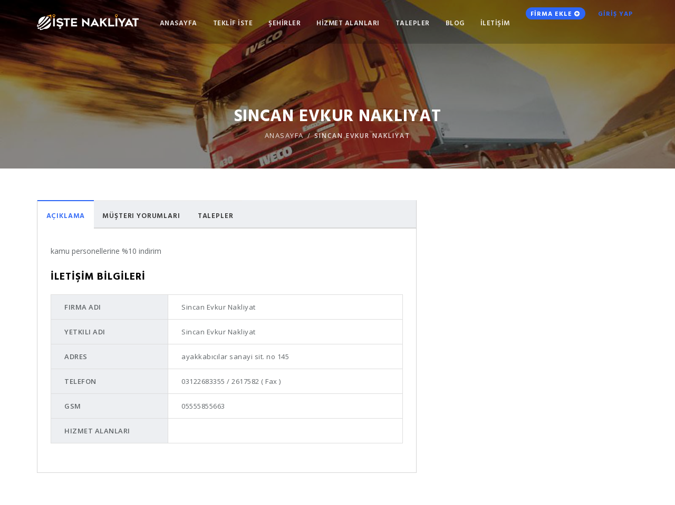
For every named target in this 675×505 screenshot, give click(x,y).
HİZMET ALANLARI (336, 24)
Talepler (228, 215)
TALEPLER (400, 24)
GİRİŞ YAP (612, 23)
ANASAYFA (166, 24)
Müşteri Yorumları (149, 215)
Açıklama (68, 215)
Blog (442, 24)
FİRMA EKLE (546, 23)
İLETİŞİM (482, 24)
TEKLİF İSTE (220, 24)
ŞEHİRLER (272, 24)
